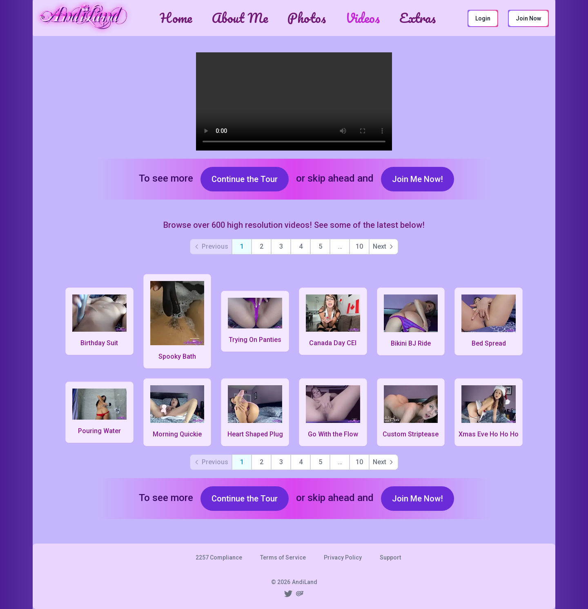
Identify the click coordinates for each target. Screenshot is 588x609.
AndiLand (304, 582)
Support (390, 557)
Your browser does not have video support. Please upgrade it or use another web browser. (294, 101)
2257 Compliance (219, 557)
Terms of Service (283, 557)
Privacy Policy (343, 557)
